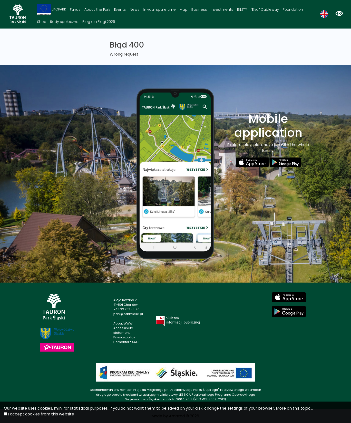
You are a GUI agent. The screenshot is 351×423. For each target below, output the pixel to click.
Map (183, 9)
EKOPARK (51, 9)
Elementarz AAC (125, 342)
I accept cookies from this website (41, 414)
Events (120, 9)
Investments (222, 9)
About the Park (97, 9)
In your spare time (159, 9)
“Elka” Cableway (265, 9)
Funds (75, 9)
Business (199, 9)
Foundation (293, 9)
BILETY (242, 9)
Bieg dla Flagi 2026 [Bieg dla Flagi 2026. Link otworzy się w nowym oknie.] (98, 21)
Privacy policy (124, 337)
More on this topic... (294, 408)
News (134, 9)
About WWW (122, 323)
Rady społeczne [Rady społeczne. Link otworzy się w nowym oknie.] (64, 21)
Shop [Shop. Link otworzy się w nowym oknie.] (41, 21)
